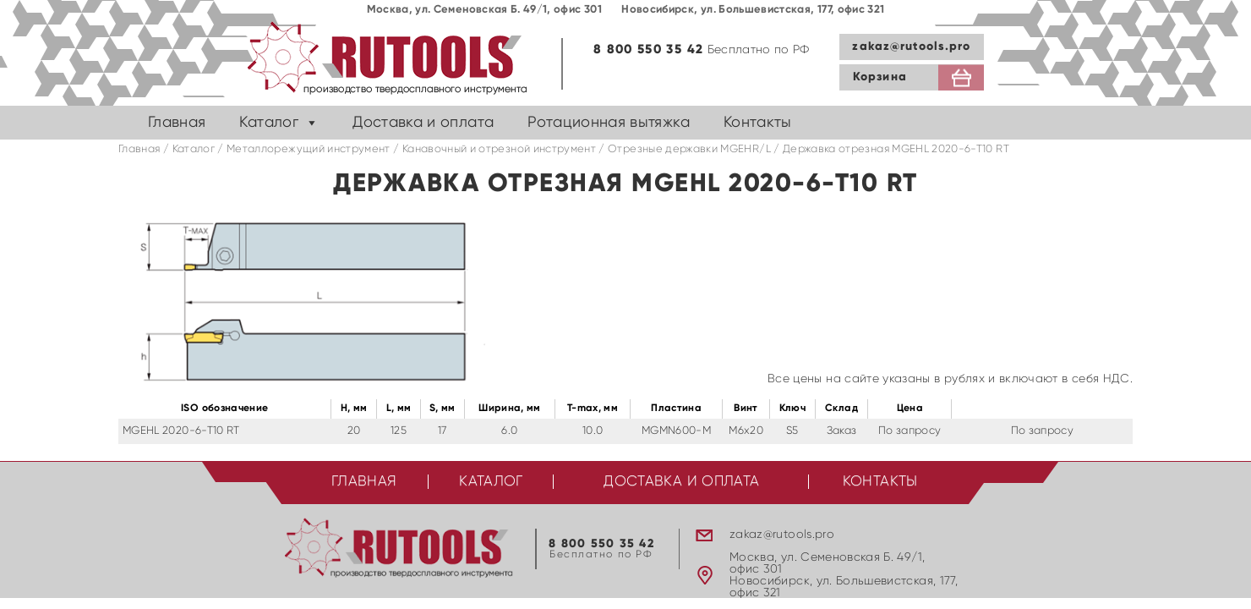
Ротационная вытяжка (608, 122)
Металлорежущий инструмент (309, 149)
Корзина (880, 77)
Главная (176, 122)
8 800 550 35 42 (648, 49)
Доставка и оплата (423, 122)
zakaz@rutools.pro (911, 46)
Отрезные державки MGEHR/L (689, 149)
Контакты (758, 122)
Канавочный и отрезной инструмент (499, 149)
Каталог (268, 122)
